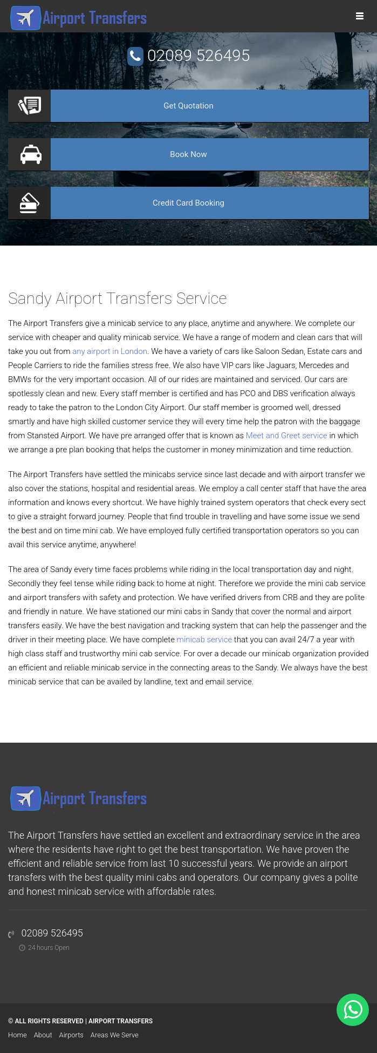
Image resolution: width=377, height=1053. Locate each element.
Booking (188, 203)
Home (17, 1035)
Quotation (188, 106)
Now (188, 154)
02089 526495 (198, 55)
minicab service (204, 639)
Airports (71, 1035)
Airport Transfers (120, 1021)
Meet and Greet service (286, 435)
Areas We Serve (115, 1035)
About (43, 1035)
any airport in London (109, 351)
